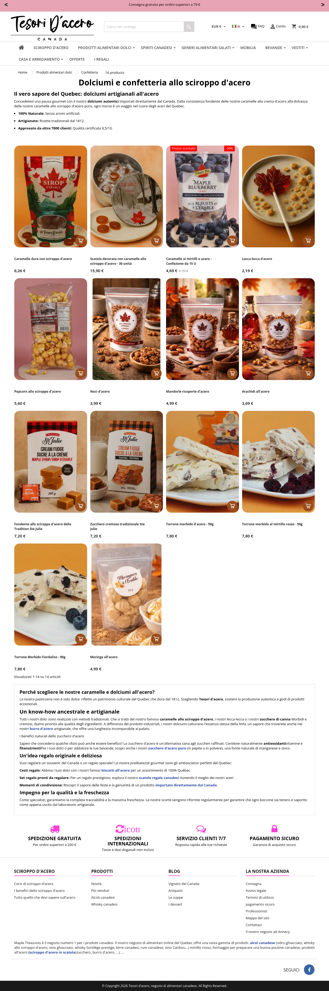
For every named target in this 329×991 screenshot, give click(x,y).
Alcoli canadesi (103, 897)
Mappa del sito (257, 918)
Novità (96, 883)
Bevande (273, 47)
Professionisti (256, 911)
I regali (101, 59)
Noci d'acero (100, 391)
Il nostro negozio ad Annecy (268, 931)
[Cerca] (149, 26)
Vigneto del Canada (183, 883)
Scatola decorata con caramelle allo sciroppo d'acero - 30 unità (118, 261)
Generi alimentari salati (206, 47)
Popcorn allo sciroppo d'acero (37, 391)
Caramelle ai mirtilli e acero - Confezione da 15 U (188, 261)
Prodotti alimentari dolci (104, 47)
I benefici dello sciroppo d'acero (39, 890)
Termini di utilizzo (260, 897)
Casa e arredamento (39, 59)
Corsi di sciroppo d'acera (33, 883)
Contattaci (254, 924)
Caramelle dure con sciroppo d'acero (43, 259)
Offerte (76, 59)
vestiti (298, 47)
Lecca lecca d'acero (257, 259)
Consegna (254, 883)
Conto (277, 26)
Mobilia (248, 47)
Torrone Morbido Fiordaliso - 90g (39, 657)
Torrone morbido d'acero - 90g (190, 524)
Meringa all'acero (104, 657)
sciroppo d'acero (51, 47)
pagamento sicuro (260, 904)
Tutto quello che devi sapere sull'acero (44, 897)
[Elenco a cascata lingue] (239, 26)
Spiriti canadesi (156, 47)
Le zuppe (175, 897)
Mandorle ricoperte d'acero (187, 391)
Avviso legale (256, 890)
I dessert (175, 904)
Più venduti (100, 890)
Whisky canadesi (104, 904)
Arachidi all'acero (256, 391)
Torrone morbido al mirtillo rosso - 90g (272, 524)
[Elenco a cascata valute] (219, 26)
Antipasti (175, 890)
